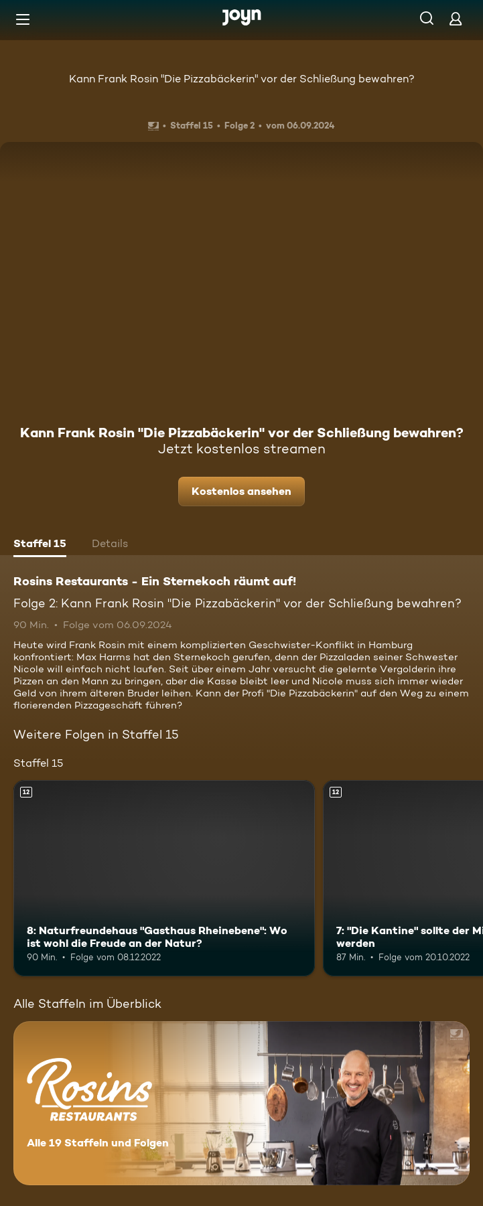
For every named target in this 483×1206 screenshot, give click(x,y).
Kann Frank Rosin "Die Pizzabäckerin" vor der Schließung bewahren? (242, 78)
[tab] (40, 545)
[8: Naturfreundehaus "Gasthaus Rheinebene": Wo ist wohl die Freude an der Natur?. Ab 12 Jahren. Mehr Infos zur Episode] (164, 878)
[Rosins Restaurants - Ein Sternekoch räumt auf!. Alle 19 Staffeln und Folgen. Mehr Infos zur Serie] (241, 1103)
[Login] (455, 18)
